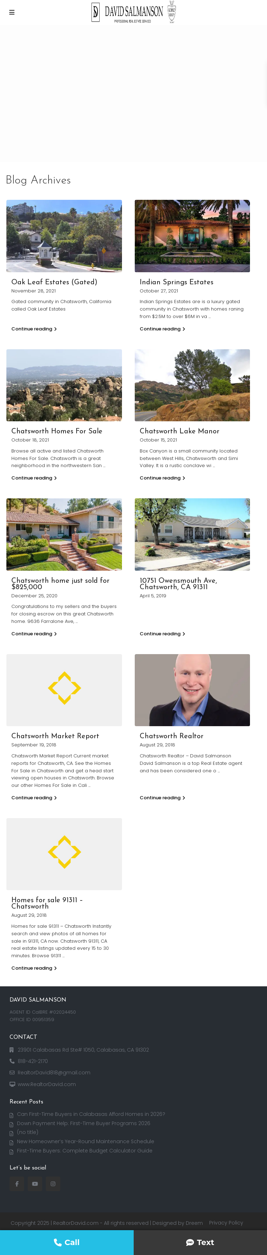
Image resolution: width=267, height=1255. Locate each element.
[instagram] (53, 1184)
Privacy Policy (226, 1222)
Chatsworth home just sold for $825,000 (60, 584)
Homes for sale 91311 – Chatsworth (47, 903)
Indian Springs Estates (176, 282)
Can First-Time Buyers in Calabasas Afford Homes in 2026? (91, 1114)
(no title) (27, 1132)
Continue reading (34, 328)
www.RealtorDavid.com (47, 1084)
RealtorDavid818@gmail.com (54, 1072)
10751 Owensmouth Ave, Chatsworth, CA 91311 (178, 584)
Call (67, 1242)
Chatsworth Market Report (55, 736)
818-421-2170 (33, 1061)
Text (200, 1242)
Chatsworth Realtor (172, 736)
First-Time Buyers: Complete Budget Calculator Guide (84, 1150)
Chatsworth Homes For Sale (56, 431)
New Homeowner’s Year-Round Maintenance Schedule (85, 1141)
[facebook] (17, 1184)
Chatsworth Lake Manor (179, 431)
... (209, 316)
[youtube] (35, 1184)
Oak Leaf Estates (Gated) (54, 282)
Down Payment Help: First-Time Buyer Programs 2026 (83, 1123)
